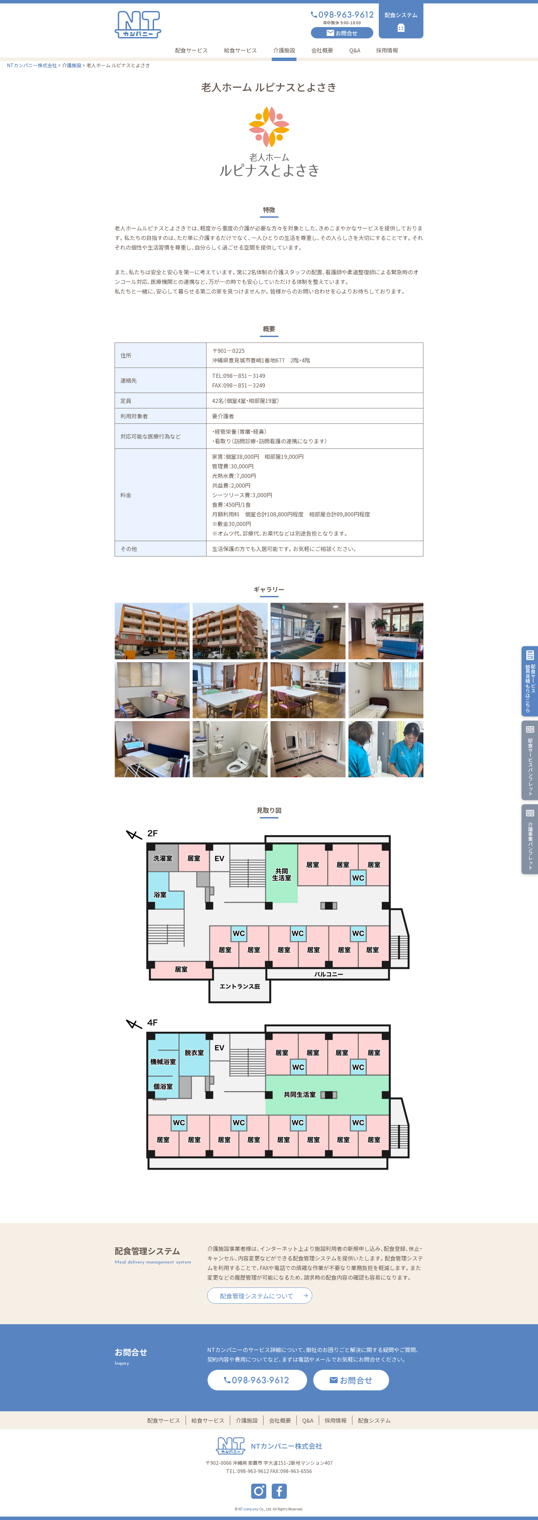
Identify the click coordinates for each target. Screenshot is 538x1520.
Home (149, 50)
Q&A (354, 50)
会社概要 (322, 50)
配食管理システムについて (256, 1295)
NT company (248, 1508)
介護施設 (284, 50)
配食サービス (191, 50)
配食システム (374, 1420)
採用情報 (387, 50)
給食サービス (240, 50)
